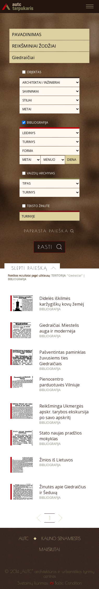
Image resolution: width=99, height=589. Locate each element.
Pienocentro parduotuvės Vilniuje (59, 382)
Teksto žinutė (38, 206)
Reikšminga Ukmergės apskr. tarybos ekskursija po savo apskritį (64, 411)
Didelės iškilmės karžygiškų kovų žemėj (61, 301)
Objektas (34, 72)
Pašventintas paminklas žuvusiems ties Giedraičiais (62, 358)
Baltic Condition (68, 583)
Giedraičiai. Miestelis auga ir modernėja (59, 328)
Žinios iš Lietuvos (56, 460)
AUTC (23, 538)
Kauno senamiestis (61, 538)
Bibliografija (37, 122)
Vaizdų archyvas (41, 173)
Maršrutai (49, 549)
